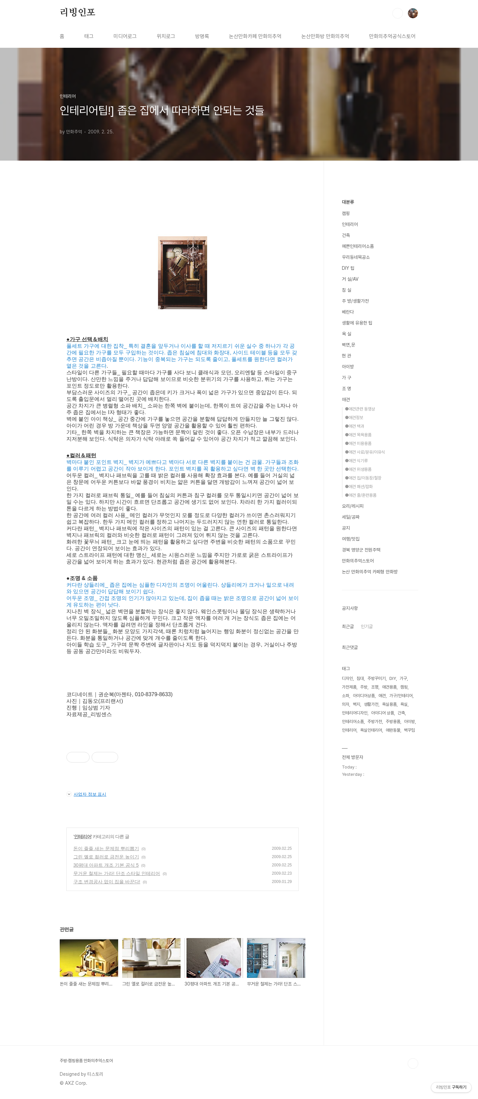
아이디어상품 (364, 695)
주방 (363, 687)
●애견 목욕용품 (358, 434)
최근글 (348, 626)
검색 (398, 13)
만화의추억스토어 (358, 560)
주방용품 (393, 721)
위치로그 (166, 36)
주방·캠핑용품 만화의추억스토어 (86, 1060)
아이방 (348, 366)
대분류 (348, 202)
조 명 (346, 388)
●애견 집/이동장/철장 (363, 478)
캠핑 (346, 213)
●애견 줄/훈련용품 (360, 495)
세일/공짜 (350, 517)
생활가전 (371, 704)
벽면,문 (348, 344)
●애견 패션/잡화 (359, 486)
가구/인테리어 (401, 695)
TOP (413, 1063)
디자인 (347, 678)
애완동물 (393, 730)
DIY (392, 678)
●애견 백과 (354, 426)
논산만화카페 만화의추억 (255, 36)
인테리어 (82, 836)
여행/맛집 (350, 539)
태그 (89, 36)
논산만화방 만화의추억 (325, 36)
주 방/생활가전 (355, 301)
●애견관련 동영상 (360, 408)
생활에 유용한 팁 (357, 323)
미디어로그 (125, 36)
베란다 (348, 312)
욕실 (404, 704)
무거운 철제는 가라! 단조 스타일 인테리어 (116, 873)
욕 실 (346, 333)
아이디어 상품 (382, 712)
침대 (360, 678)
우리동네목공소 (356, 257)
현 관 (346, 355)
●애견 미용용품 (358, 443)
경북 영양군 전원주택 (361, 549)
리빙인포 (77, 13)
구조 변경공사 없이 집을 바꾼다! (106, 881)
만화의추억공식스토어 (392, 36)
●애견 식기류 (356, 460)
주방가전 (374, 721)
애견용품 (389, 687)
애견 (346, 399)
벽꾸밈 (409, 730)
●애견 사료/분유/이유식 (365, 452)
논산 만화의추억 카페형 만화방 (370, 571)
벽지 (356, 704)
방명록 (202, 36)
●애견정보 (354, 417)
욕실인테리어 (371, 730)
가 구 (346, 377)
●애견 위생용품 (358, 469)
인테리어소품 (353, 721)
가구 (403, 678)
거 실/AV (350, 279)
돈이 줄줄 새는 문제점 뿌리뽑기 (106, 848)
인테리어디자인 (354, 712)
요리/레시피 (352, 506)
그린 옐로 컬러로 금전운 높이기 (106, 856)
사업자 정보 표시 (86, 794)
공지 (346, 528)
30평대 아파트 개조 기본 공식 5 (106, 865)
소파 (345, 695)
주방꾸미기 (376, 678)
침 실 (346, 290)
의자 (345, 704)
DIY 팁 (348, 268)
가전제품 (349, 687)
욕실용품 (389, 704)
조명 (374, 687)
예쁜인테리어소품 (358, 246)
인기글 (367, 626)
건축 (346, 235)
